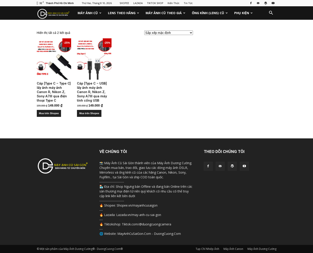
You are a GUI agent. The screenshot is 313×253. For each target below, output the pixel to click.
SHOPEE (124, 3)
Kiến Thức (173, 3)
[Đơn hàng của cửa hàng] (168, 33)
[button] (271, 13)
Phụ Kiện (243, 13)
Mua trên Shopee (49, 113)
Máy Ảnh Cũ (89, 13)
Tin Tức (188, 3)
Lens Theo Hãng (123, 13)
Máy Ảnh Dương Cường (261, 249)
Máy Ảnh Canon (233, 249)
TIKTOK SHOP (155, 3)
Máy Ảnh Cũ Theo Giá (165, 13)
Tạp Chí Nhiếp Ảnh (207, 249)
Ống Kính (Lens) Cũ (210, 13)
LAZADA (138, 3)
